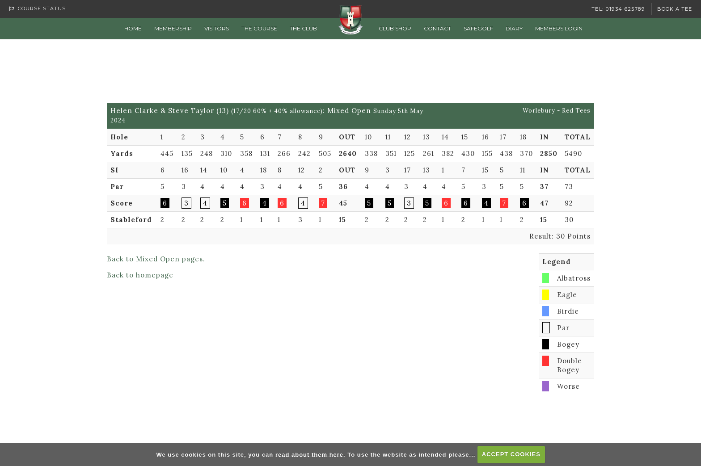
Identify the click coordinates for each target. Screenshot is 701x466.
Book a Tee (674, 9)
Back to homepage (140, 275)
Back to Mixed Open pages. (156, 259)
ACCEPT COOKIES (511, 454)
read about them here (309, 454)
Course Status (37, 8)
